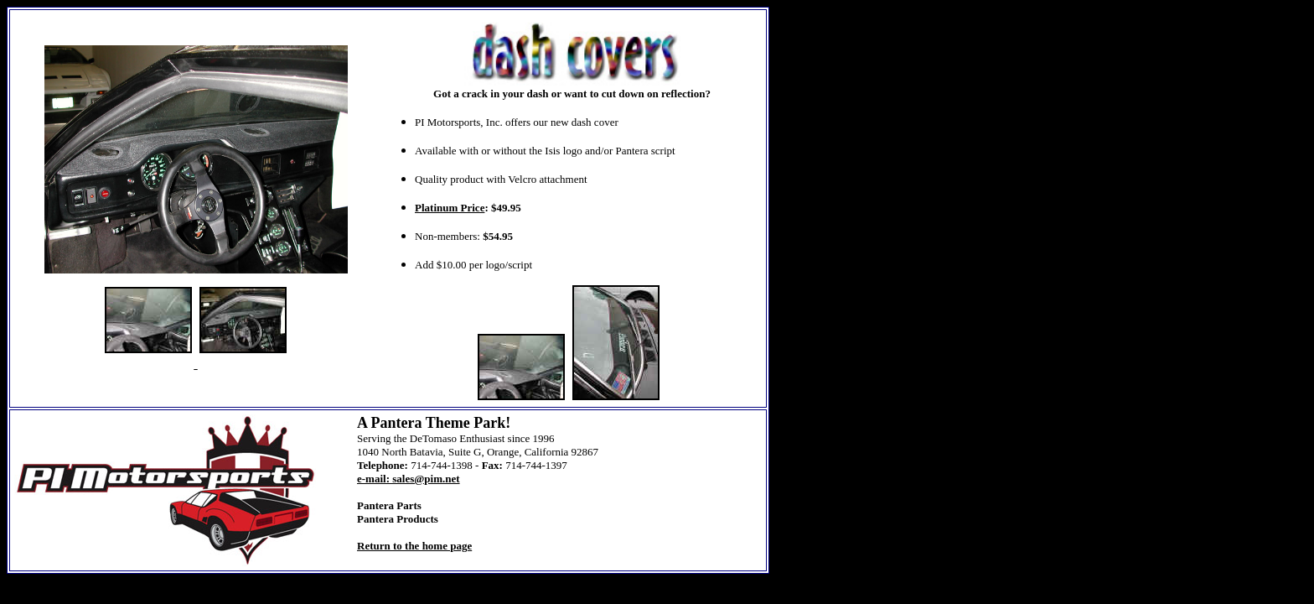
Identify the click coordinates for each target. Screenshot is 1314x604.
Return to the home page (414, 545)
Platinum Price (449, 207)
